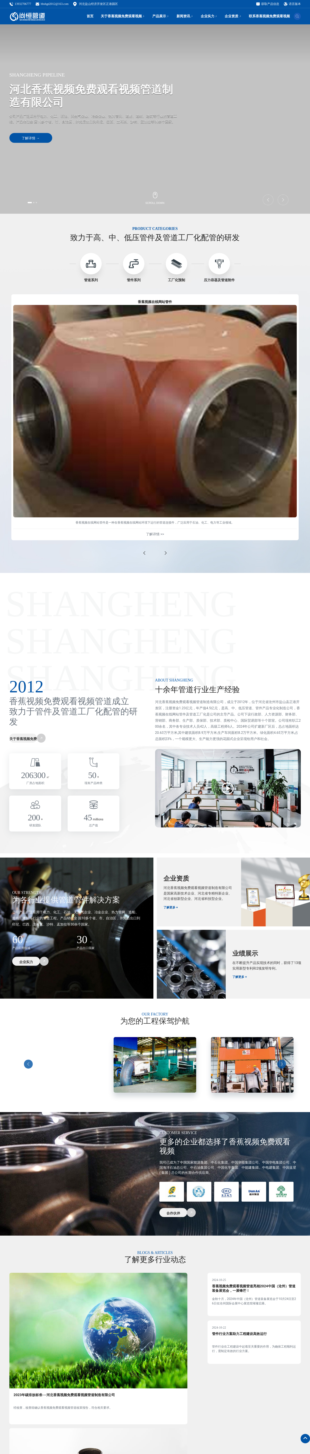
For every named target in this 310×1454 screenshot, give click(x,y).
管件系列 (134, 280)
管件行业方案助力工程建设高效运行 (248, 1349)
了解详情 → (31, 138)
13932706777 (20, 4)
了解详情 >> (155, 538)
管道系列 (91, 280)
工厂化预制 (176, 280)
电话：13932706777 (92, 1442)
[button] (34, 202)
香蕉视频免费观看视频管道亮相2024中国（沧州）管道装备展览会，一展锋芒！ (253, 1299)
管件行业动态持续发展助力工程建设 (146, 1346)
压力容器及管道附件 (219, 280)
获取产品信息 (267, 4)
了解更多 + (171, 914)
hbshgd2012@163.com (51, 4)
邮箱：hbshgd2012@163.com (99, 1451)
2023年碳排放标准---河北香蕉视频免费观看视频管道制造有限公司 (53, 1349)
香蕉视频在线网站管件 (154, 303)
